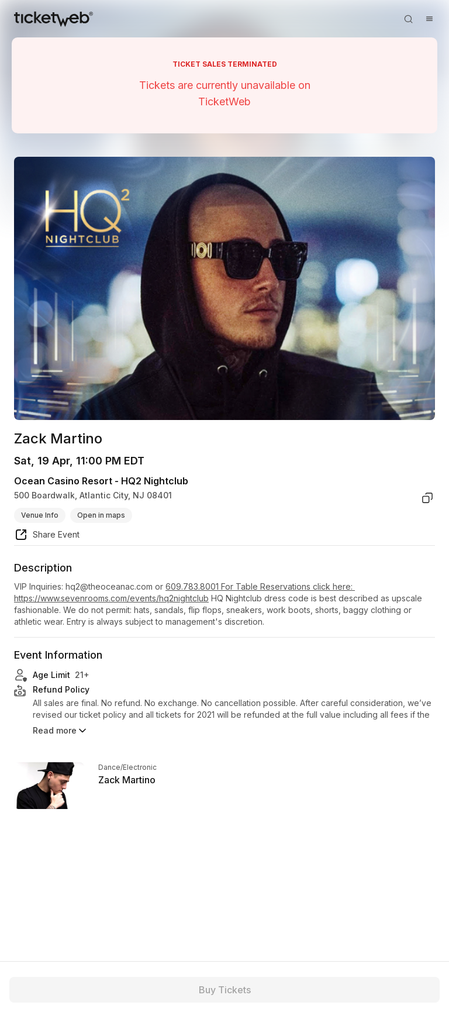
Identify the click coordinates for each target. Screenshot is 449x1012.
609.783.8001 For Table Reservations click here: (260, 586)
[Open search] (408, 19)
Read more (60, 730)
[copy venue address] (427, 497)
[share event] (47, 536)
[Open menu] (429, 19)
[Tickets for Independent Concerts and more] (53, 18)
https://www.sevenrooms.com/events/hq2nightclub (111, 598)
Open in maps (101, 515)
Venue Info (39, 515)
